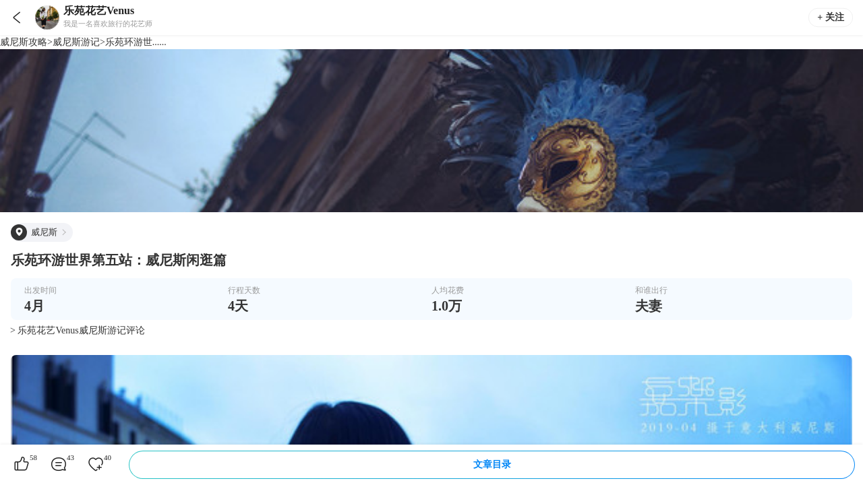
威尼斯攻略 (23, 42)
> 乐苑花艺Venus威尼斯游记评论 (77, 330)
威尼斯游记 (76, 42)
